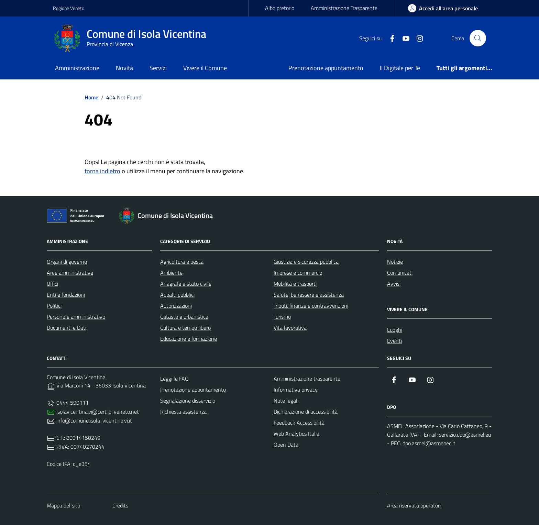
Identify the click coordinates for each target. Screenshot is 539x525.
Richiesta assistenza (183, 411)
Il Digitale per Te (400, 68)
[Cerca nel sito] (478, 38)
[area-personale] (443, 8)
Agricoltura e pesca (182, 262)
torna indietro (102, 171)
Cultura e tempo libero (185, 328)
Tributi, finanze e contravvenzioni (311, 306)
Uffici (52, 284)
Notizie (395, 262)
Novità (124, 68)
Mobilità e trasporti (295, 284)
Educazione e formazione (188, 339)
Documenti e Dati (66, 328)
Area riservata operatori (414, 505)
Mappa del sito (63, 505)
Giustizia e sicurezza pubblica (306, 262)
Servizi (158, 68)
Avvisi (393, 284)
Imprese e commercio (298, 273)
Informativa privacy (296, 389)
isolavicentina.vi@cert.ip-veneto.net (97, 411)
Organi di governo (67, 262)
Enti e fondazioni (66, 295)
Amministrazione (77, 68)
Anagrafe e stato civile (185, 284)
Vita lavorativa (290, 328)
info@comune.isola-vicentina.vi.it (94, 420)
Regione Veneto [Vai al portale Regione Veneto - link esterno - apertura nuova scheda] (68, 8)
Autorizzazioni (176, 306)
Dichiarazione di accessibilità (306, 411)
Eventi (394, 341)
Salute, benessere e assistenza (309, 295)
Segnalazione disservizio (187, 400)
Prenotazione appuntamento (325, 68)
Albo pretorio (279, 8)
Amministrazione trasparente (307, 378)
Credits (120, 505)
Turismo (282, 317)
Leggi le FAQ (174, 378)
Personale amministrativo (76, 317)
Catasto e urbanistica (184, 317)
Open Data (286, 444)
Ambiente (171, 273)
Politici (54, 306)
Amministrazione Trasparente (344, 8)
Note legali (286, 400)
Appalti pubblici (177, 295)
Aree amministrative (70, 273)
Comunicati (399, 273)
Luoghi (394, 330)
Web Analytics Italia (296, 433)
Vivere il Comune (205, 68)
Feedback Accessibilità (299, 422)
